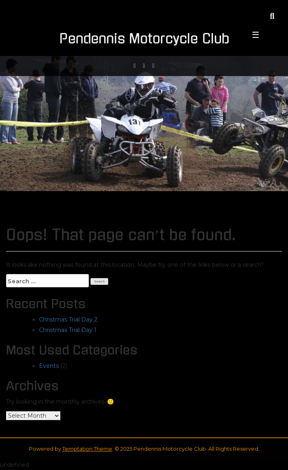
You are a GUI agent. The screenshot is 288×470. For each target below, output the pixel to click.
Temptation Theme (87, 448)
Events (49, 365)
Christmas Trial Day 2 (68, 319)
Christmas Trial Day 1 (68, 330)
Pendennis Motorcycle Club (144, 39)
